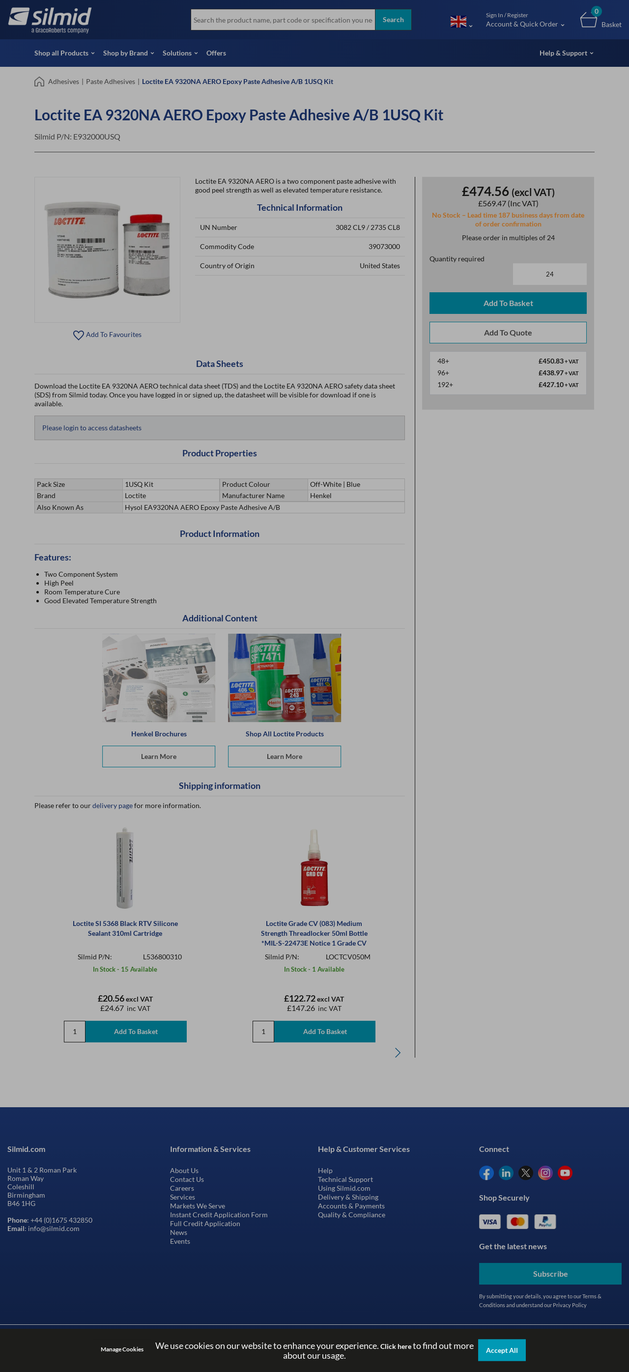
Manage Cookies (122, 1349)
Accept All (502, 1350)
